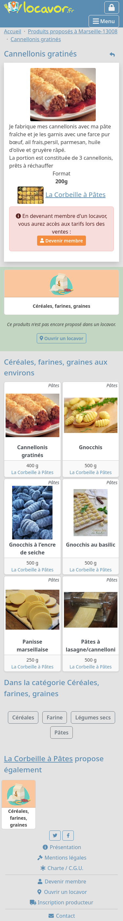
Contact (61, 915)
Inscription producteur (61, 902)
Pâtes (61, 732)
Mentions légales (62, 857)
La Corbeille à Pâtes (32, 472)
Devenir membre (61, 241)
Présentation (61, 847)
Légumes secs (93, 717)
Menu (104, 21)
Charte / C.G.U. (62, 868)
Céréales (23, 717)
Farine (55, 717)
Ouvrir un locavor (61, 338)
